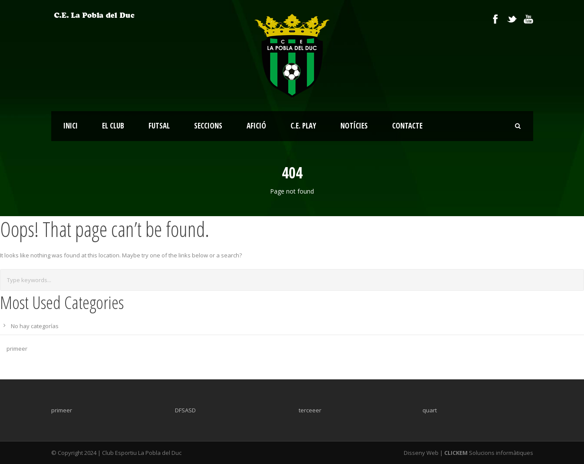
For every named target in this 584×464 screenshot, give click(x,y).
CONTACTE (407, 126)
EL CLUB (113, 126)
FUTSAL (159, 126)
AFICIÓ (256, 126)
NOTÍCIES (354, 126)
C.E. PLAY (303, 126)
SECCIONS (208, 126)
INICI (70, 126)
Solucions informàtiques (488, 453)
